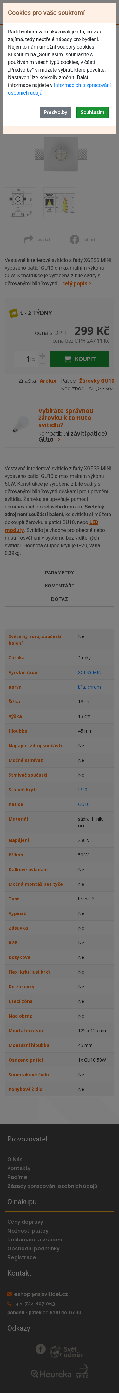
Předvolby (55, 112)
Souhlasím (92, 112)
